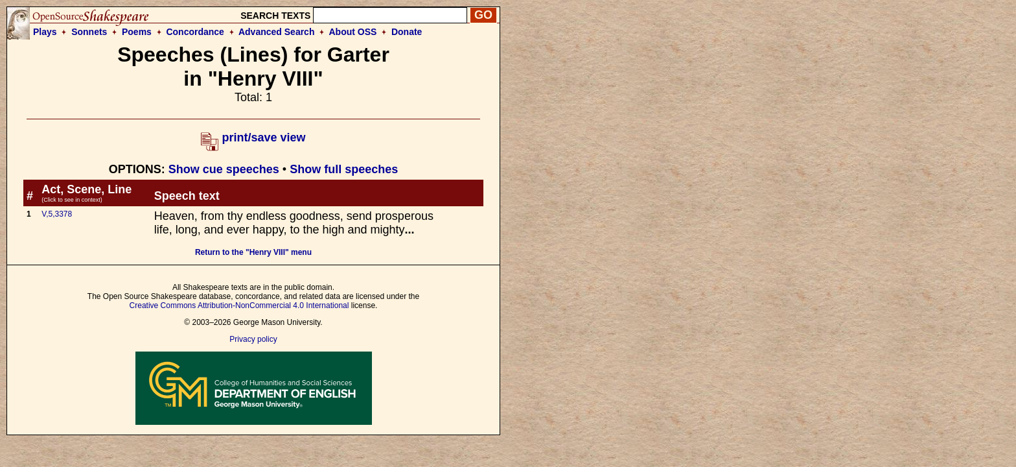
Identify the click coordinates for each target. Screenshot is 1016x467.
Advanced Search (276, 32)
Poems (137, 32)
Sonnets (89, 32)
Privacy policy (253, 339)
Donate (406, 32)
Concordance (195, 32)
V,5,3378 (56, 214)
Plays (45, 32)
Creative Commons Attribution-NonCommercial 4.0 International (239, 305)
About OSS (353, 32)
